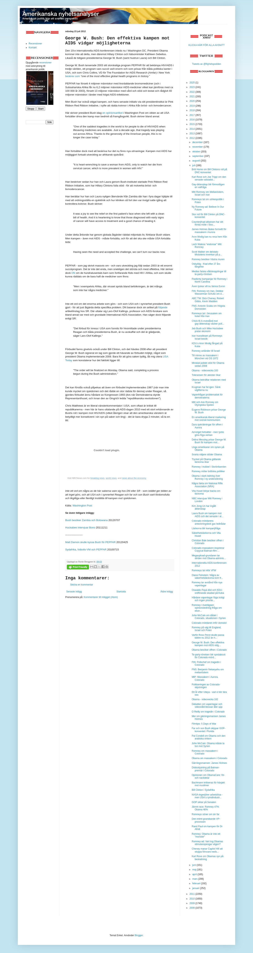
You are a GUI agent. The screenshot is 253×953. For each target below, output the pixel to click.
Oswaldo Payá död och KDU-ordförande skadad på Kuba (208, 591)
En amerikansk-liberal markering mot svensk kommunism (209, 418)
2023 (192, 87)
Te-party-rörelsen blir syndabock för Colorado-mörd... (209, 656)
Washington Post (82, 505)
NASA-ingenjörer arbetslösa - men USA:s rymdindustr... (207, 796)
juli (194, 165)
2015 (192, 124)
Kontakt (33, 47)
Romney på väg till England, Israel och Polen (206, 629)
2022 (192, 92)
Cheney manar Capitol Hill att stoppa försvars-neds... (207, 850)
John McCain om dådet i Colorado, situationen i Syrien (209, 617)
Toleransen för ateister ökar (206, 375)
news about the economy (134, 478)
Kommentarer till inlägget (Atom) (101, 597)
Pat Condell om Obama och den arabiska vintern (209, 737)
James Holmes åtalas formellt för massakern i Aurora (209, 230)
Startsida (121, 591)
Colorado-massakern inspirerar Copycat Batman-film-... (208, 549)
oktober (196, 151)
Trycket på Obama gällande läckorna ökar (206, 460)
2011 (192, 894)
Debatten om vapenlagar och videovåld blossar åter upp (207, 705)
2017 (192, 115)
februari (196, 883)
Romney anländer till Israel (206, 350)
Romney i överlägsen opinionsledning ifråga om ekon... (207, 608)
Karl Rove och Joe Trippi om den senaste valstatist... (209, 178)
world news (111, 478)
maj (194, 869)
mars (195, 879)
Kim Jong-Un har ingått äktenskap (204, 507)
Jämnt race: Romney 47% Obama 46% (205, 808)
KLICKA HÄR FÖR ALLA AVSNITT (206, 45)
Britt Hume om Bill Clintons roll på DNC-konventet (209, 171)
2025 (192, 82)
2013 (192, 133)
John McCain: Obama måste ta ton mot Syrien (208, 745)
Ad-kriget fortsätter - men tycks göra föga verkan (208, 433)
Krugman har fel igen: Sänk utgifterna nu (206, 388)
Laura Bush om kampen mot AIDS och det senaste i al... (207, 515)
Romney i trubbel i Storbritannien (209, 466)
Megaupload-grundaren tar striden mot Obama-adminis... (209, 557)
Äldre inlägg (166, 591)
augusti (196, 160)
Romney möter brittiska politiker (208, 471)
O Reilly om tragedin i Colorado (208, 711)
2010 (192, 898)
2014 (192, 129)
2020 (192, 101)
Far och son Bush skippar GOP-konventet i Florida (208, 729)
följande (162, 307)
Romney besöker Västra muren (208, 259)
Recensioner (35, 43)
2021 (192, 96)
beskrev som (72, 76)
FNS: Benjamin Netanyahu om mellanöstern (208, 671)
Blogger (139, 935)
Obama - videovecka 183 (205, 370)
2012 (192, 138)
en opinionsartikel (112, 112)
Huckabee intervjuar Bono (80, 527)
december (198, 142)
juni (194, 865)
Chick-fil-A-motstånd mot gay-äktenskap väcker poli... (208, 322)
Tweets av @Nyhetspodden (206, 64)
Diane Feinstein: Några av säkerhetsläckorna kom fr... (207, 576)
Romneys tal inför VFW (204, 570)
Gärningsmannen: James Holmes (209, 763)
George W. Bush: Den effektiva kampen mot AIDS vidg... (208, 644)
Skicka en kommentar (81, 584)
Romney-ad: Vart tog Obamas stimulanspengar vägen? (207, 843)
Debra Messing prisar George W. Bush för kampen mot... (209, 441)
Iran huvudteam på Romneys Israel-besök (207, 337)
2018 (192, 110)
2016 (192, 119)
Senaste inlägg (74, 591)
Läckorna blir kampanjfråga (206, 528)
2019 (192, 105)
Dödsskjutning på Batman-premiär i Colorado (206, 769)
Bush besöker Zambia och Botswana (86, 520)
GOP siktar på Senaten (204, 802)
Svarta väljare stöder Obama (207, 454)
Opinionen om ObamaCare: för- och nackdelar (208, 776)
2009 (192, 903)
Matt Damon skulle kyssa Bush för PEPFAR (90, 542)
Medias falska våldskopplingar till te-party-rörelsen (209, 273)
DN (73, 272)
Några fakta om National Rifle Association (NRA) (207, 485)
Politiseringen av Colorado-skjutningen (206, 686)
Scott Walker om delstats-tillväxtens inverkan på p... (207, 253)
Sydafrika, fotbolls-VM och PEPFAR (86, 549)
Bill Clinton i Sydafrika (203, 790)
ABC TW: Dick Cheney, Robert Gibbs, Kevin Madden (208, 300)
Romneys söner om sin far (205, 814)
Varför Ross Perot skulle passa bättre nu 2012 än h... (208, 636)
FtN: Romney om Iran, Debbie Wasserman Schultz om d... (208, 292)
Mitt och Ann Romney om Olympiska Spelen (205, 403)
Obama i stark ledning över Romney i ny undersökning (207, 477)
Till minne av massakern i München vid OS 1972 (205, 357)
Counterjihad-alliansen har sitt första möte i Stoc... (207, 223)
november (198, 146)
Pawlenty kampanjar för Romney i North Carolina (209, 280)
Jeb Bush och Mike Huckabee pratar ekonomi (207, 330)
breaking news (98, 478)
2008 (192, 907)
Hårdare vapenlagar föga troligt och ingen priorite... (208, 599)
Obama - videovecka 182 (205, 699)
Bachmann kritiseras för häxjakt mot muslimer (208, 784)
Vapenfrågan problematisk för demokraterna (207, 396)
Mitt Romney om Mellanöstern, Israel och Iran (208, 193)
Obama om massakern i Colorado (209, 758)
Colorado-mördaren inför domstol (209, 623)
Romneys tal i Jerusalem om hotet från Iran (207, 315)
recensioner (45, 62)
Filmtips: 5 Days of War (204, 723)
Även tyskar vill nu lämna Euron (208, 286)
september (198, 156)
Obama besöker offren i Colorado (209, 649)
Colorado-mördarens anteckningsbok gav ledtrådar (209, 522)
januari (196, 888)
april (194, 874)
